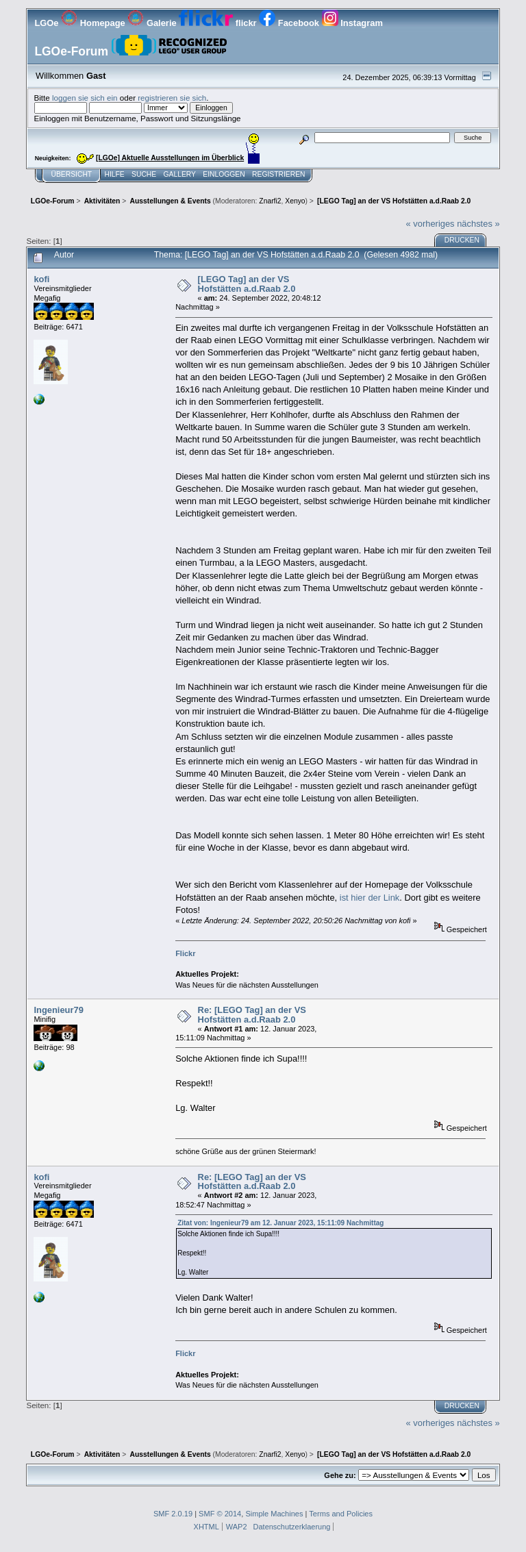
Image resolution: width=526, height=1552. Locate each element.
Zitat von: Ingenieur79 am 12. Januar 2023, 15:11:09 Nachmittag (280, 1223)
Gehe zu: (339, 1475)
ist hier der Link (370, 897)
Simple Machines (274, 1514)
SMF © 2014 (220, 1514)
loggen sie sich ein (85, 97)
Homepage (94, 23)
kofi (41, 279)
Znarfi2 (270, 201)
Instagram (352, 23)
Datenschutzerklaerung (292, 1527)
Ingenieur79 (58, 1010)
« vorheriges (430, 223)
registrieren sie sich (172, 97)
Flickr (185, 953)
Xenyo (295, 201)
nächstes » (478, 223)
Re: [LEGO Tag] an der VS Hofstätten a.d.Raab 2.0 (252, 1015)
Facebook (290, 23)
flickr (219, 23)
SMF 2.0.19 (172, 1514)
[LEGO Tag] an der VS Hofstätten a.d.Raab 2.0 (247, 284)
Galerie (153, 23)
